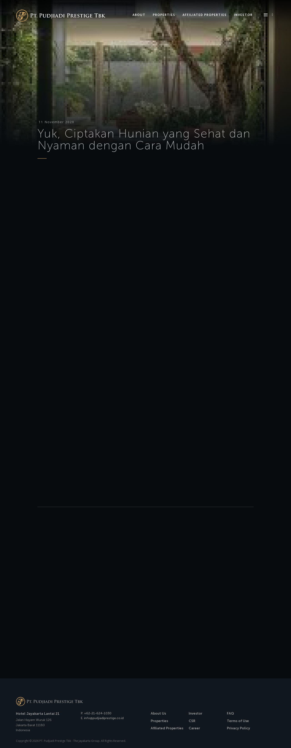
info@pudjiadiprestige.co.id (104, 718)
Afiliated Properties (167, 728)
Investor (195, 713)
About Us (158, 713)
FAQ (230, 713)
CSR (192, 721)
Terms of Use (238, 721)
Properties (159, 721)
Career (194, 728)
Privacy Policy (238, 728)
